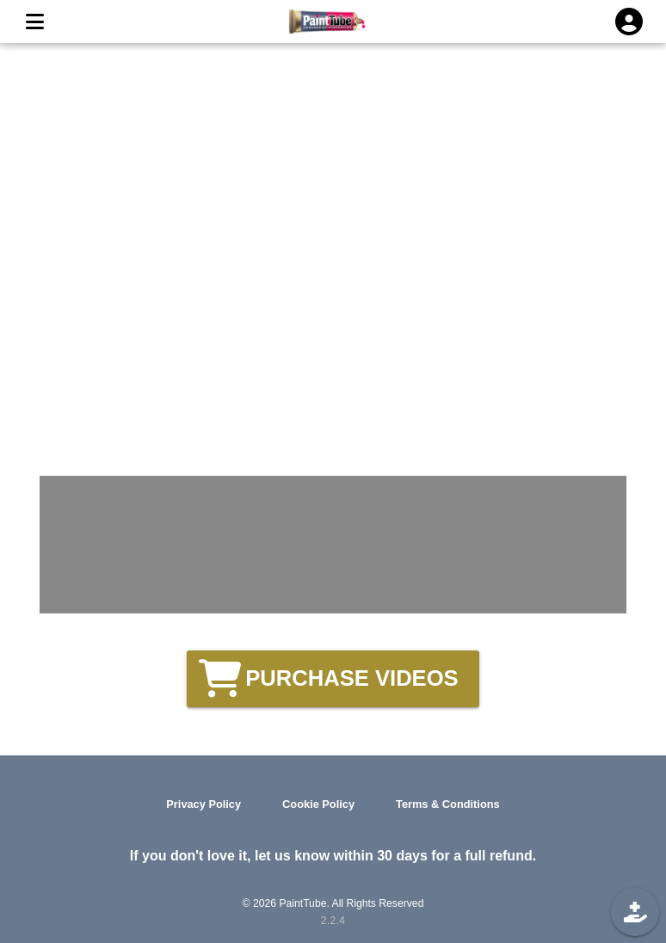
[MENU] (34, 21)
